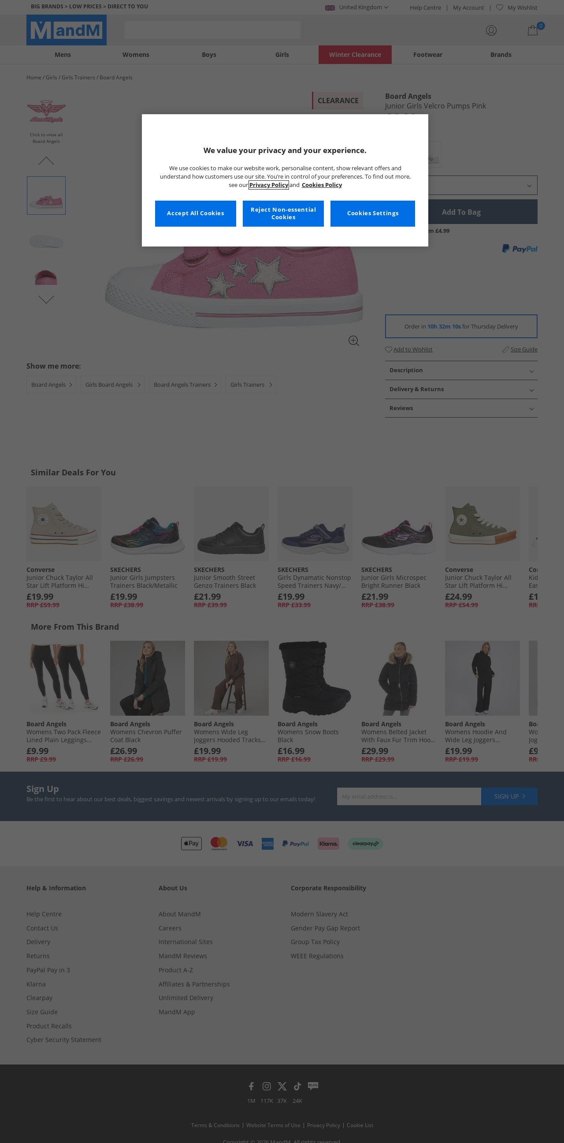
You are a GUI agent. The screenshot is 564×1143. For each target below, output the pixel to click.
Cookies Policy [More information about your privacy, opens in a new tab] (322, 185)
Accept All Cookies (195, 213)
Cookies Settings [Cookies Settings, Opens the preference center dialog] (372, 213)
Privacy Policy (268, 185)
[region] (285, 180)
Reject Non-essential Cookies (283, 213)
